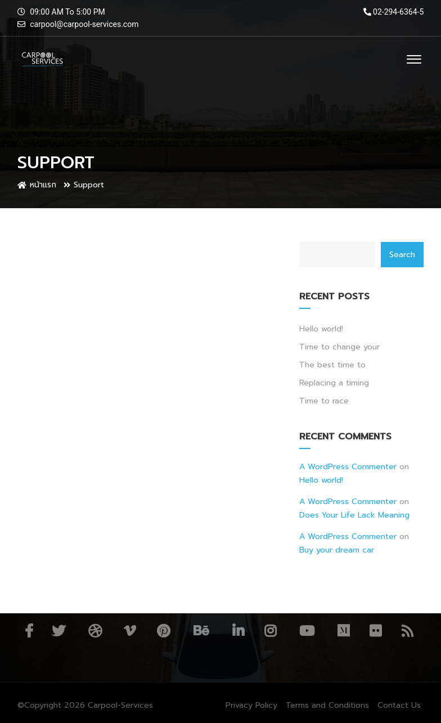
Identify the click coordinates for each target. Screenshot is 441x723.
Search (402, 255)
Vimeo (130, 631)
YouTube (306, 631)
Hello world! (321, 329)
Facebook (29, 631)
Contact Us (399, 705)
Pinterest (163, 631)
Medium (343, 631)
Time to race (324, 401)
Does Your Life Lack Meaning (354, 515)
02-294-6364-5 (393, 11)
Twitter (58, 631)
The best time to (332, 365)
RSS (407, 631)
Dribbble (95, 631)
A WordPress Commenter (348, 467)
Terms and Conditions (327, 705)
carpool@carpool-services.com (84, 24)
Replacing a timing (334, 383)
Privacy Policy (251, 705)
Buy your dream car (336, 550)
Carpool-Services (120, 705)
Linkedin (238, 631)
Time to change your (339, 347)
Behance (201, 631)
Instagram (270, 631)
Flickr (375, 631)
